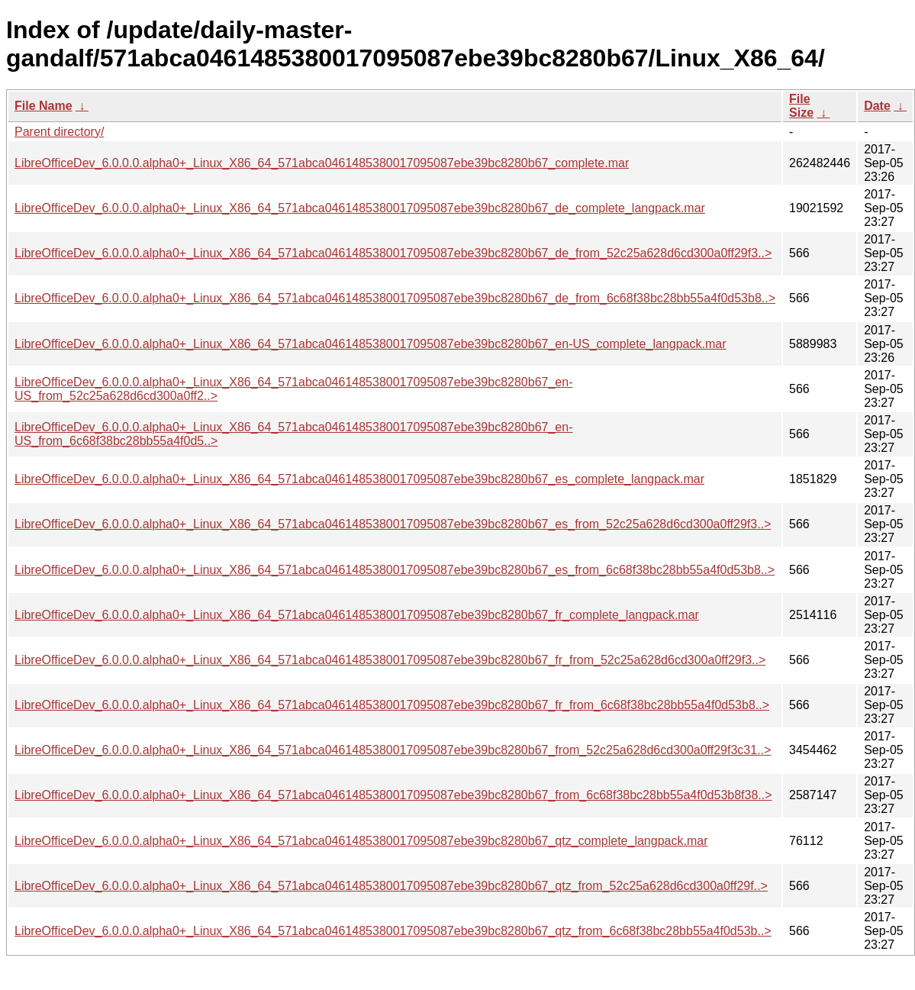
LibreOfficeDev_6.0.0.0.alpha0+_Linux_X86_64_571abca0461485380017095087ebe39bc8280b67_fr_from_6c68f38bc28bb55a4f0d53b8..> (391, 704)
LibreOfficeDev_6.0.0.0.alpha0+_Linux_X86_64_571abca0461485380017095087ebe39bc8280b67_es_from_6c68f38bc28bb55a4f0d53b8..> (394, 569)
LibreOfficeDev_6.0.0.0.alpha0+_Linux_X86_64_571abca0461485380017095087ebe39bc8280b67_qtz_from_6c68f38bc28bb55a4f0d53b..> (393, 930)
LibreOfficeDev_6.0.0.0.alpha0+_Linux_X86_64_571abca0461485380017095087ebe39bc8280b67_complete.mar (321, 162)
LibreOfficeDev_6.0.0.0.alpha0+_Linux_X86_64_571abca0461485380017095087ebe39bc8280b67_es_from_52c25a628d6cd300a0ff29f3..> (392, 524)
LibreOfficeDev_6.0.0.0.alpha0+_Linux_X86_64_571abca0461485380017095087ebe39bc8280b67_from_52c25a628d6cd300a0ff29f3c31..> (392, 749)
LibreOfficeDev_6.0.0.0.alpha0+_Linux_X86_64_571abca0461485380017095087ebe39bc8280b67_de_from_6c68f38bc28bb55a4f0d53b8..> (394, 298)
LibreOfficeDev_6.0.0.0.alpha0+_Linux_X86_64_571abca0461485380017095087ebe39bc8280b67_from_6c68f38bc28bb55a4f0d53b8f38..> (393, 794)
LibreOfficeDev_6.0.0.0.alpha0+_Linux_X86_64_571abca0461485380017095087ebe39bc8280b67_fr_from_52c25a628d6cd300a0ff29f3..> (389, 659)
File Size (801, 105)
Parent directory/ (59, 131)
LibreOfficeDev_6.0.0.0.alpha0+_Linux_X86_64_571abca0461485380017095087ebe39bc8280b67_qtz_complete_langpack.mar (360, 840)
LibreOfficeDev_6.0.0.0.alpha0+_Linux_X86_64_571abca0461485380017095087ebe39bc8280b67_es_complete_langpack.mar (359, 478)
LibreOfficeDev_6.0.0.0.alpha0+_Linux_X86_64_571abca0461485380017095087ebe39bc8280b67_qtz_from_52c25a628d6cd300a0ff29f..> (391, 885)
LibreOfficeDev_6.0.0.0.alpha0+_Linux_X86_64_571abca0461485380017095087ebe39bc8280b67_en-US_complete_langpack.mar (370, 343)
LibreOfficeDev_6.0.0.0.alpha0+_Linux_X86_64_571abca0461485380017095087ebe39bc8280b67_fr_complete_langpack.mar (356, 614)
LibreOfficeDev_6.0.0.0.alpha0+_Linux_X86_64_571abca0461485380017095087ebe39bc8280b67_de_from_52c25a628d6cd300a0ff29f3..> (393, 253)
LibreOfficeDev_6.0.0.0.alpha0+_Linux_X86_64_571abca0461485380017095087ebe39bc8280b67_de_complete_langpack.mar (359, 208)
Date (877, 105)
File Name (43, 105)
